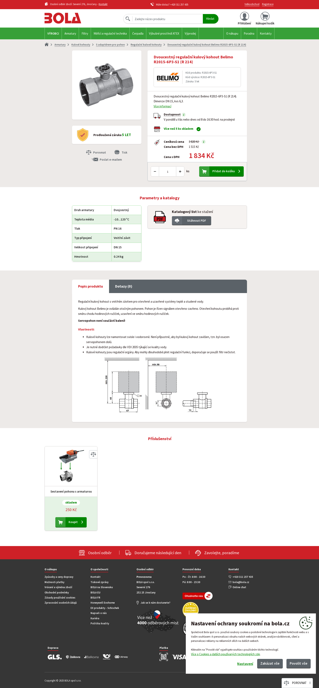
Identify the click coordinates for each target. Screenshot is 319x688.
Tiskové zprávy (99, 582)
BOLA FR (95, 597)
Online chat (239, 587)
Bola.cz (70, 18)
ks (187, 171)
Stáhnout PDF (196, 220)
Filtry (85, 33)
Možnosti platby (54, 582)
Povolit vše (298, 663)
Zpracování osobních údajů (61, 602)
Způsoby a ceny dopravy (59, 577)
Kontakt (103, 4)
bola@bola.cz (241, 582)
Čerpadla (137, 33)
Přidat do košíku (223, 171)
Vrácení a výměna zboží (58, 587)
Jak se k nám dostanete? (155, 602)
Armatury (70, 33)
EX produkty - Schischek (105, 608)
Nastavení (245, 663)
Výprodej (190, 33)
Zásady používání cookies (60, 597)
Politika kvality (100, 623)
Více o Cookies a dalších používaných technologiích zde (225, 654)
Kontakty (266, 33)
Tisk (124, 152)
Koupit (73, 522)
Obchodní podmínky (57, 592)
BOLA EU (96, 592)
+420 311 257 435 (179, 4)
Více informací (162, 106)
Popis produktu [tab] (90, 286)
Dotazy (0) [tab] (123, 286)
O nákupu (232, 33)
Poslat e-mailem (111, 159)
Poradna (249, 33)
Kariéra (95, 618)
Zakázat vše (270, 663)
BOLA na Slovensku (102, 587)
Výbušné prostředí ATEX (164, 33)
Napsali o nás (99, 613)
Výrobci (53, 33)
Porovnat (99, 152)
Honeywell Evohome (103, 602)
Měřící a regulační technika (110, 33)
